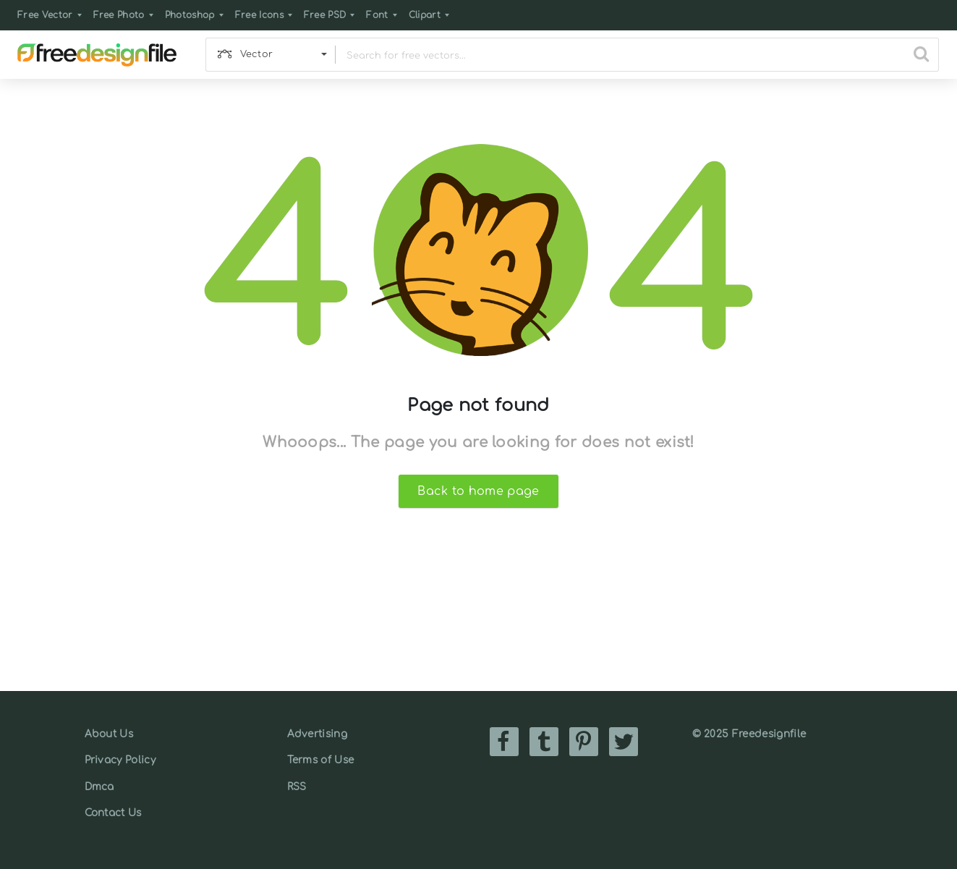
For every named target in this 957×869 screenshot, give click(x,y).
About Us (109, 734)
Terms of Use (320, 760)
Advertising (317, 734)
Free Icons (259, 15)
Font (377, 15)
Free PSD (325, 15)
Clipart (425, 15)
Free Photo (119, 15)
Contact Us (113, 812)
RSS (297, 786)
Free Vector (45, 15)
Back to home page (478, 491)
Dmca (99, 786)
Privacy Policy (120, 760)
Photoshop (190, 15)
